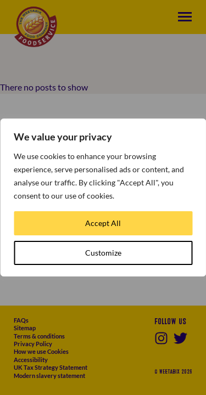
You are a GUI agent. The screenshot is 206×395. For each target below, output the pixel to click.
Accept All (103, 223)
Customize (103, 252)
